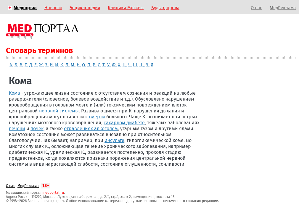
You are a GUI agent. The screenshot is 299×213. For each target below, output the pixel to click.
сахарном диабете (124, 122)
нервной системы (59, 111)
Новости (53, 7)
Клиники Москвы (126, 7)
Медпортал (25, 7)
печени (17, 128)
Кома (14, 93)
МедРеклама (283, 7)
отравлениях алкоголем (91, 128)
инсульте (114, 140)
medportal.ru (53, 193)
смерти (97, 117)
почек (37, 128)
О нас (256, 7)
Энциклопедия (85, 7)
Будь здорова (165, 7)
